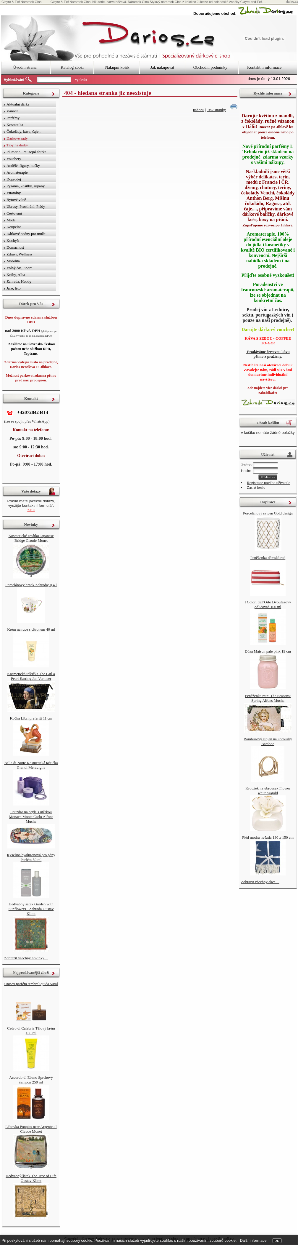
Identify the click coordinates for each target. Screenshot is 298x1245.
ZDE (31, 510)
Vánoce (12, 111)
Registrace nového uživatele (268, 482)
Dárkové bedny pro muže (26, 233)
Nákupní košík (117, 67)
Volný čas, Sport (19, 268)
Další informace (253, 1240)
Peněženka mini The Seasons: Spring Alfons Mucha (268, 698)
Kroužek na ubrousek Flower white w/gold (267, 790)
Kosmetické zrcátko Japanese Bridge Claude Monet (31, 538)
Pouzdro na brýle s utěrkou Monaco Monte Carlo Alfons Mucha (31, 817)
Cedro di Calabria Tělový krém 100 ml (31, 1030)
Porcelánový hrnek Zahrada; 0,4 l (31, 585)
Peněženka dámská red (267, 557)
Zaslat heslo (256, 487)
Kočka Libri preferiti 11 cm (31, 718)
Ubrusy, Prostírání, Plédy (26, 206)
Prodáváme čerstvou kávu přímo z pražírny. (267, 354)
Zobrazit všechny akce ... (260, 882)
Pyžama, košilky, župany (26, 186)
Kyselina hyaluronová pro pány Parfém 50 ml (31, 857)
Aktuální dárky (18, 104)
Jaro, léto (14, 288)
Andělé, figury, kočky (23, 165)
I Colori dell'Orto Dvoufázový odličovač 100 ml (267, 604)
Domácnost (15, 247)
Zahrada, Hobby (19, 281)
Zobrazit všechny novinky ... (26, 958)
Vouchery (14, 158)
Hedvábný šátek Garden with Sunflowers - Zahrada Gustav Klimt (31, 909)
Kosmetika (15, 124)
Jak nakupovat (162, 67)
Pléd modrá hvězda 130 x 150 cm (268, 837)
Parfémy (13, 118)
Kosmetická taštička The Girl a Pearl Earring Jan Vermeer (31, 676)
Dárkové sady (17, 138)
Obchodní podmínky (210, 67)
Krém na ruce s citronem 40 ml (31, 629)
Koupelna (14, 227)
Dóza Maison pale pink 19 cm (268, 651)
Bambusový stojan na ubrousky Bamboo (268, 741)
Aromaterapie (17, 172)
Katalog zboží (72, 67)
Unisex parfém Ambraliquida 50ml (31, 984)
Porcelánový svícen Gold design (268, 513)
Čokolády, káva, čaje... (24, 131)
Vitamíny (14, 193)
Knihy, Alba (16, 274)
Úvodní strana (25, 67)
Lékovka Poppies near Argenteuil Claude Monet (30, 1129)
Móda (11, 220)
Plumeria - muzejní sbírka (26, 152)
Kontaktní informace (264, 67)
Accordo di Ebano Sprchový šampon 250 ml (31, 1079)
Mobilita (13, 261)
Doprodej (14, 179)
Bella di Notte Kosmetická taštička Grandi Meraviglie (31, 765)
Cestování (14, 213)
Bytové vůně (16, 199)
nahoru (198, 110)
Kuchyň (13, 240)
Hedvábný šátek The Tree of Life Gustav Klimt (31, 1178)
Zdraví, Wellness (20, 254)
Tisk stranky (216, 110)
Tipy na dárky (17, 145)
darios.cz (292, 1)
